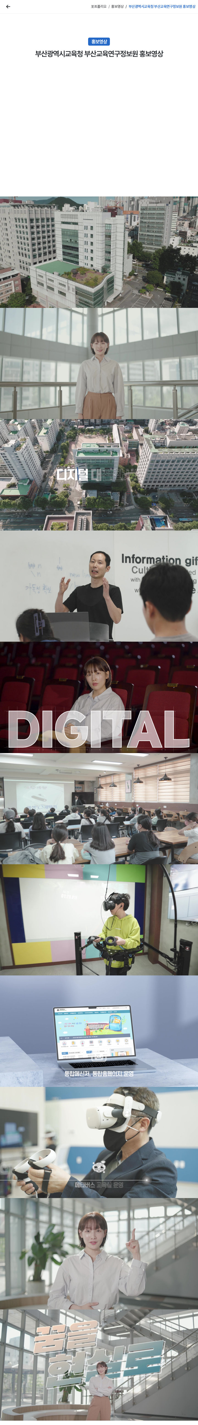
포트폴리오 (99, 6)
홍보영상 (117, 6)
